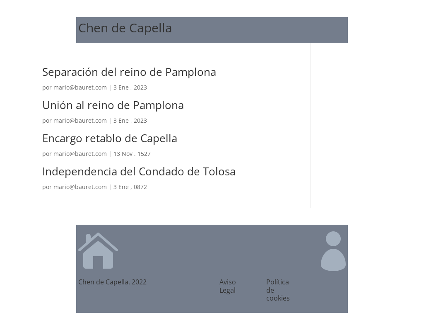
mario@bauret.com (80, 87)
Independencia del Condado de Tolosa (139, 171)
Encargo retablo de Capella (109, 138)
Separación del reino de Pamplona (129, 71)
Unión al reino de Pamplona (113, 104)
